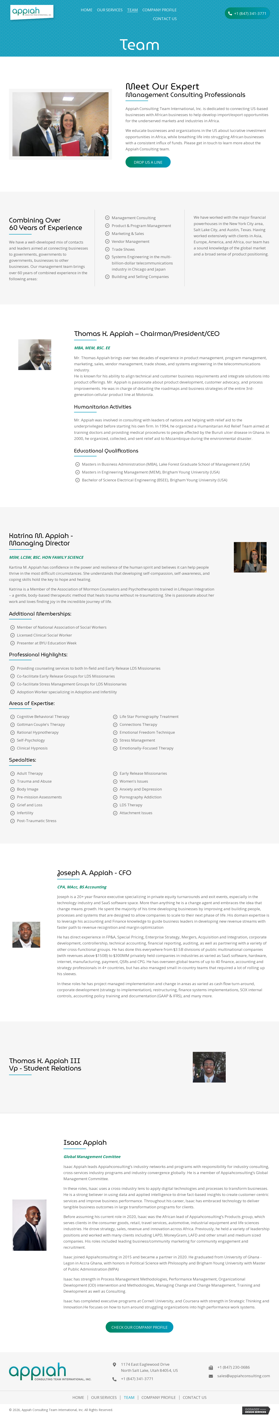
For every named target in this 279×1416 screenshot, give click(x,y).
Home (78, 1397)
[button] (247, 13)
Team (129, 1397)
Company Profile (159, 1397)
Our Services (104, 1397)
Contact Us (195, 1397)
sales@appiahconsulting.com (243, 1375)
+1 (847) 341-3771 (137, 1378)
